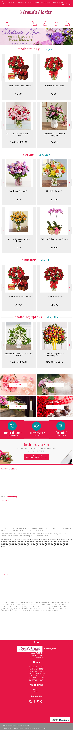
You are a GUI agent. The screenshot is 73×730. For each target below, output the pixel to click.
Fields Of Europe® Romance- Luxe (18, 135)
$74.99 (54, 199)
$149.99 (18, 94)
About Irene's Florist (9, 469)
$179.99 (54, 304)
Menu (7, 25)
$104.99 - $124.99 (18, 362)
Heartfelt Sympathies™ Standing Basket (54, 355)
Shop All (48, 49)
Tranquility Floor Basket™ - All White (18, 355)
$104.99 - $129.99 (18, 142)
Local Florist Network (32, 728)
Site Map (43, 728)
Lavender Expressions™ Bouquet (54, 135)
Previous (3, 77)
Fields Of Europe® (54, 191)
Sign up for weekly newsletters (36, 457)
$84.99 (54, 142)
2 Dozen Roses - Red (54, 296)
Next (70, 77)
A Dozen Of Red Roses (54, 86)
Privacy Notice (18, 728)
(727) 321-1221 (9, 2)
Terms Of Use (7, 728)
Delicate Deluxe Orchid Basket (54, 239)
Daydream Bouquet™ (19, 191)
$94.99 (18, 247)
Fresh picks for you (36, 447)
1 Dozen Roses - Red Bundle (19, 86)
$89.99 (54, 94)
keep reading (12, 497)
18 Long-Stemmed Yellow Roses (19, 240)
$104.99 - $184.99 (54, 362)
